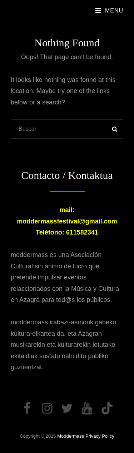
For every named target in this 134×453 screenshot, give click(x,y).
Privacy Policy (99, 436)
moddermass (70, 436)
